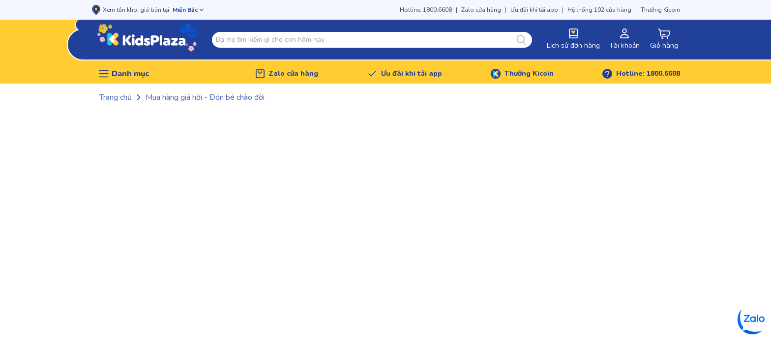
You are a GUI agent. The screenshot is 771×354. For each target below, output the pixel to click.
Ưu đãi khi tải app (534, 10)
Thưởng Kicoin (660, 10)
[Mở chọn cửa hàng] (188, 10)
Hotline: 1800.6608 (426, 10)
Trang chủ (115, 97)
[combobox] (366, 40)
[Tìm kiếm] (524, 40)
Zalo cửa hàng (481, 10)
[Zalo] (752, 319)
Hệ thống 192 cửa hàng (599, 10)
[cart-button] (664, 40)
